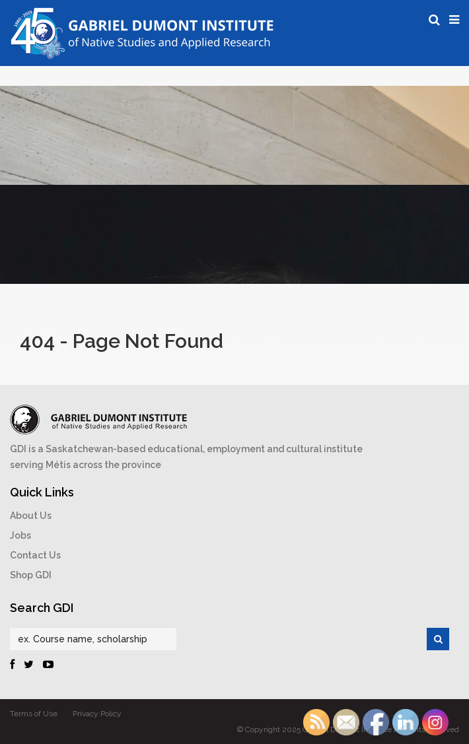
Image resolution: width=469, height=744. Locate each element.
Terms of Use (33, 713)
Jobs (20, 535)
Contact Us (35, 555)
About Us (31, 515)
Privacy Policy (97, 713)
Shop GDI (31, 575)
